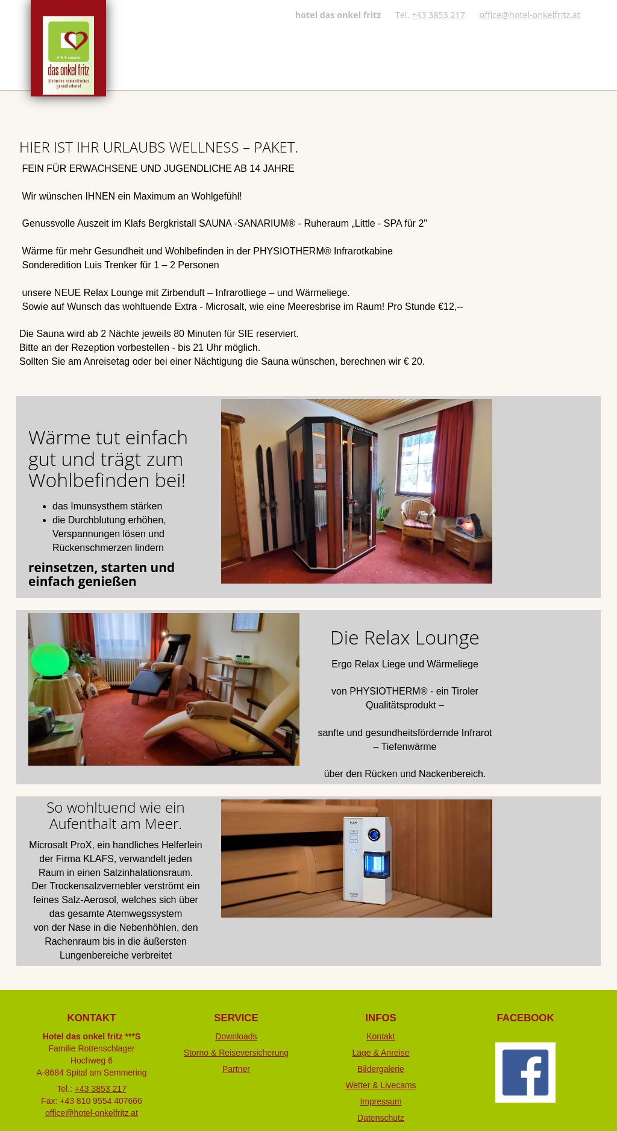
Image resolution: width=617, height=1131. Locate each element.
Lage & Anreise (380, 1052)
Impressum (381, 1101)
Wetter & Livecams (381, 1085)
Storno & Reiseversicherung (236, 1052)
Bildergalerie (380, 1069)
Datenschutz (380, 1118)
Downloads (236, 1036)
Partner (236, 1069)
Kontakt (380, 1036)
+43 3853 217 (438, 14)
